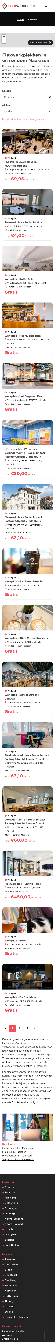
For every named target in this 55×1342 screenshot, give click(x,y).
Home (20, 19)
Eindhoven (11, 1285)
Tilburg (9, 1301)
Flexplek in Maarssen (14, 1152)
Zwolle (9, 1312)
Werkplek (7, 1335)
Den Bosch (11, 1275)
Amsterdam (11, 1264)
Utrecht (9, 1229)
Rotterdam (11, 1296)
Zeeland (9, 1240)
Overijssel (11, 1234)
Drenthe (10, 1187)
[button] (4, 37)
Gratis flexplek (10, 1339)
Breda (8, 1270)
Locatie (6, 91)
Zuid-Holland (12, 1245)
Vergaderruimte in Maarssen (18, 1159)
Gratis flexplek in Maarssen (17, 1148)
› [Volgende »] (34, 1028)
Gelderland (11, 1203)
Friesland (10, 1198)
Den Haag (10, 1280)
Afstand (6, 105)
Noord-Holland (14, 1224)
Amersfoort (11, 1259)
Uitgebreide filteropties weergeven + (23, 119)
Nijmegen (10, 1291)
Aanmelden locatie (13, 1331)
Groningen (11, 1208)
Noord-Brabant (14, 1219)
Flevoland (11, 1192)
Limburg (10, 1213)
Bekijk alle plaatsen (16, 1317)
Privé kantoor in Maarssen (17, 1156)
